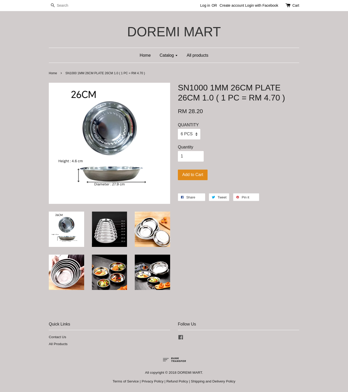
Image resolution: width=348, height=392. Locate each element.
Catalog (169, 55)
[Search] (64, 5)
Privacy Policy (153, 381)
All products (197, 55)
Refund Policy (177, 381)
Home (145, 55)
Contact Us (57, 337)
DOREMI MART (174, 31)
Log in (205, 5)
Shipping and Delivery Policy (213, 381)
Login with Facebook (261, 5)
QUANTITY (188, 125)
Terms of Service (126, 381)
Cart (295, 5)
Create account (232, 5)
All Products (58, 344)
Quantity (185, 147)
